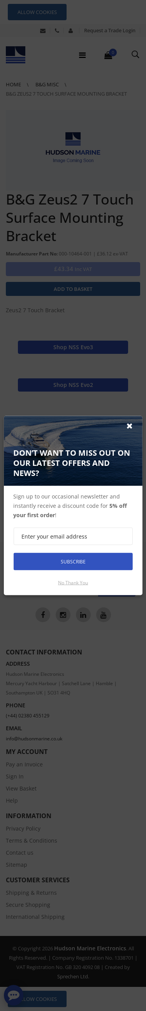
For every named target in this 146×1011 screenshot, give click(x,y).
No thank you (73, 582)
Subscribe (73, 561)
